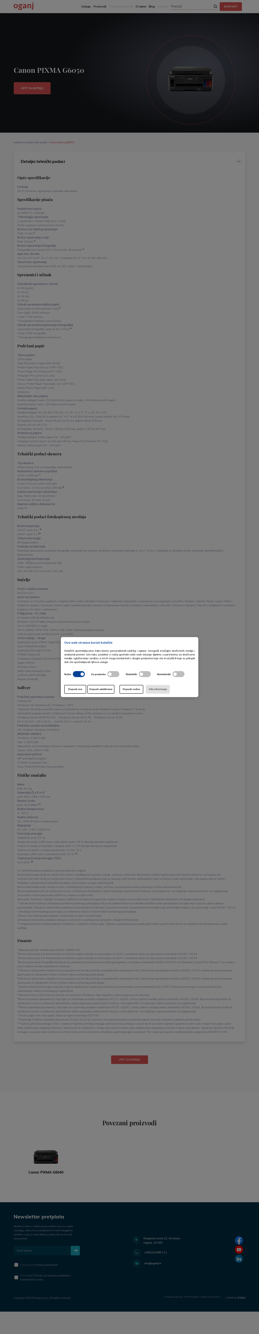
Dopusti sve (78, 689)
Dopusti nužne (142, 689)
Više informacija (175, 689)
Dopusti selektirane (110, 689)
